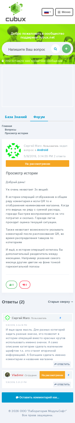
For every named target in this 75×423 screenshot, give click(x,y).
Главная (7, 126)
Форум (39, 117)
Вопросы (10, 129)
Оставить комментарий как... (37, 397)
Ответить (62, 364)
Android (42, 150)
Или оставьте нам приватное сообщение (32, 60)
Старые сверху (60, 301)
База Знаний (16, 117)
